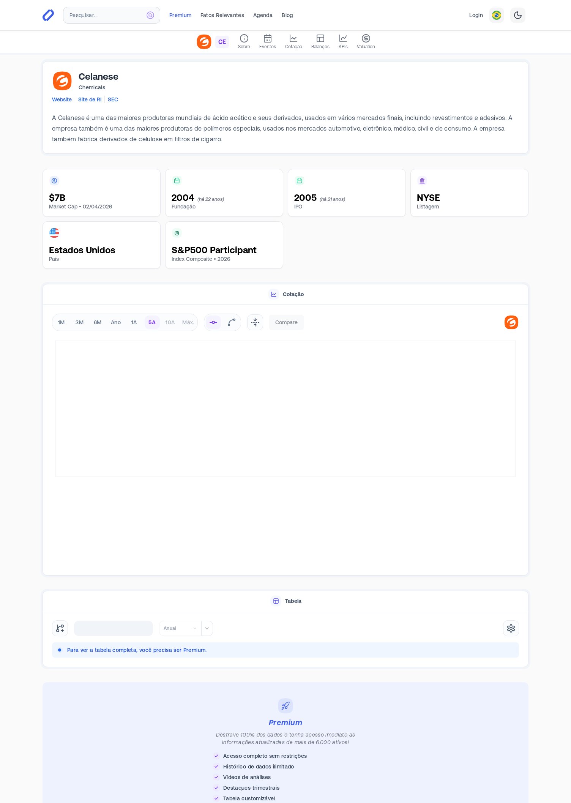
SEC (113, 99)
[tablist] (285, 294)
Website (62, 99)
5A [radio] (152, 322)
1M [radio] (61, 322)
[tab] (285, 294)
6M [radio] (98, 322)
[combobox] (111, 15)
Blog (287, 15)
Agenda (263, 15)
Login (476, 15)
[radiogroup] (125, 322)
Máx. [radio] (188, 322)
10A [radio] (170, 322)
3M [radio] (80, 322)
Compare (286, 322)
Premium (180, 15)
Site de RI (89, 99)
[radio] (213, 322)
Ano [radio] (116, 322)
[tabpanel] (285, 440)
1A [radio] (134, 322)
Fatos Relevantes (222, 15)
